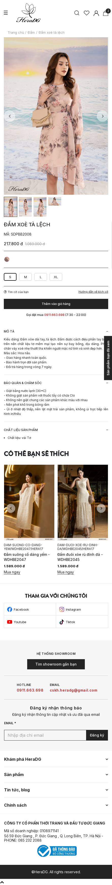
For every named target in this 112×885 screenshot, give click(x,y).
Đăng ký (97, 735)
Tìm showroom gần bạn (56, 664)
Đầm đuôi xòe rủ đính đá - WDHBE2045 (80, 557)
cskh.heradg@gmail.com (74, 690)
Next (102, 116)
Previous (9, 116)
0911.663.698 (30, 690)
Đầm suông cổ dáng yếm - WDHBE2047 (27, 557)
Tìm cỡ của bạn (16, 292)
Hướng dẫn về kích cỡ (93, 291)
